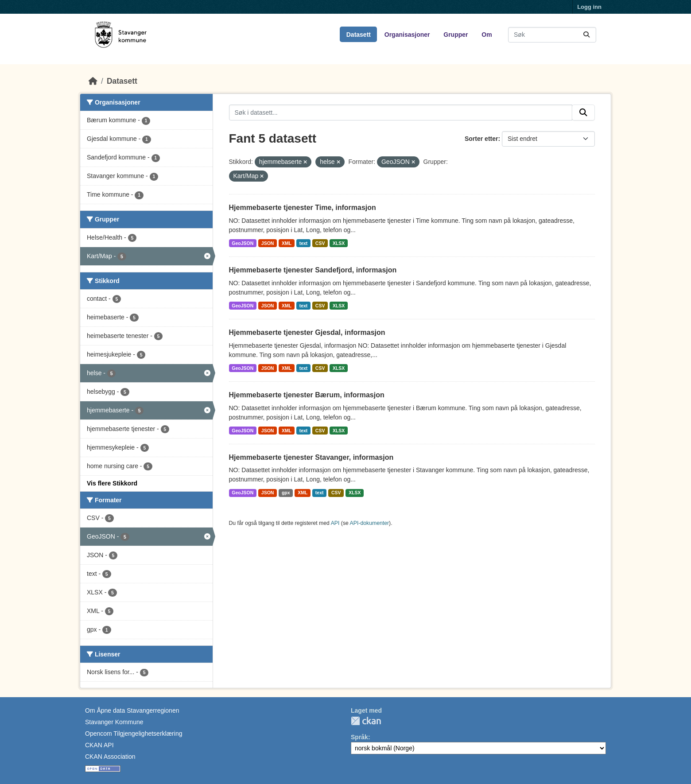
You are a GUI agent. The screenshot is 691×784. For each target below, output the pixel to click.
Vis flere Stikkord (112, 483)
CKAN (366, 721)
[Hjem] (93, 81)
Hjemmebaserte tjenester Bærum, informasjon (306, 395)
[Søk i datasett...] (552, 35)
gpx (286, 492)
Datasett (358, 34)
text (303, 243)
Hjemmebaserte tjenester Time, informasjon (302, 207)
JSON (267, 243)
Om (486, 34)
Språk (359, 737)
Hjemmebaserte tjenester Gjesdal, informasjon (307, 332)
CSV (320, 243)
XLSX (339, 243)
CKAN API (99, 745)
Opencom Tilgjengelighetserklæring (133, 733)
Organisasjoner (407, 34)
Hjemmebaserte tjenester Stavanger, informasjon (311, 457)
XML (286, 243)
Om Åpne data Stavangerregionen (132, 710)
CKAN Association (110, 756)
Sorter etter (481, 138)
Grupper (455, 34)
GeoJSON (242, 243)
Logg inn (589, 7)
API (335, 523)
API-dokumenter (369, 523)
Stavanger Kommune (114, 722)
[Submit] (586, 35)
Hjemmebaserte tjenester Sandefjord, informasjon (313, 270)
